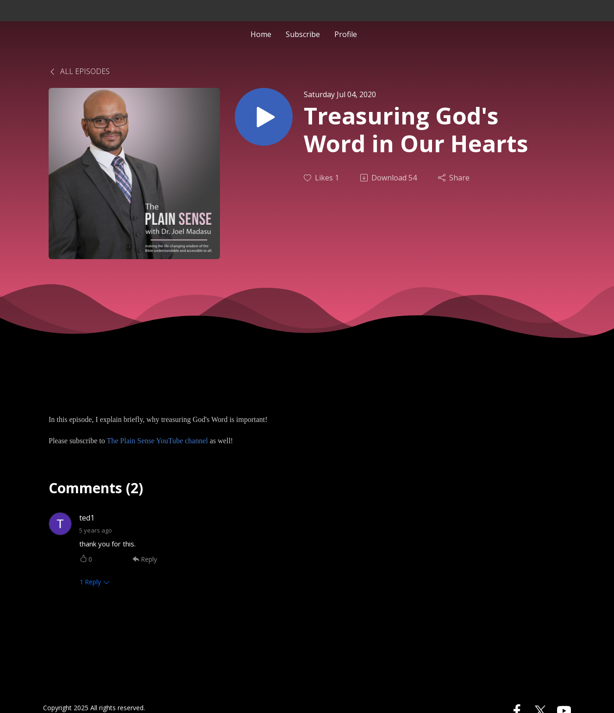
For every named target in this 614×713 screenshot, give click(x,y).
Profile (345, 34)
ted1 (86, 518)
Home (261, 34)
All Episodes (79, 71)
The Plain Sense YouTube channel (157, 441)
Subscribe (303, 34)
